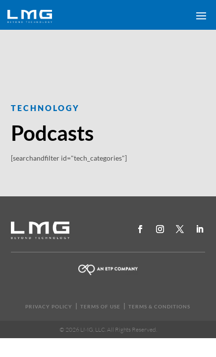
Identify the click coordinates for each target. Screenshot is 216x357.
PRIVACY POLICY (48, 306)
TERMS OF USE (100, 306)
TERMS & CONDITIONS (159, 306)
